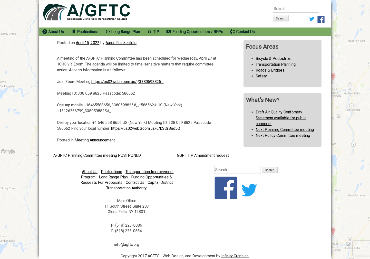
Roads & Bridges (270, 70)
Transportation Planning (276, 64)
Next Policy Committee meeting (283, 135)
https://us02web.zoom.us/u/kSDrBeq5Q (145, 128)
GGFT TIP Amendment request (203, 155)
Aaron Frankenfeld (121, 42)
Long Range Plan (113, 177)
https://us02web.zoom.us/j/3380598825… (127, 81)
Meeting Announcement (95, 140)
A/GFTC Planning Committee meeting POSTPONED (97, 155)
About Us (89, 171)
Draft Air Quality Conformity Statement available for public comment (281, 118)
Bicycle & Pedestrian (273, 58)
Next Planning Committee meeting (285, 129)
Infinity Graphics (235, 256)
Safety (261, 76)
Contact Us (135, 182)
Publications (111, 171)
